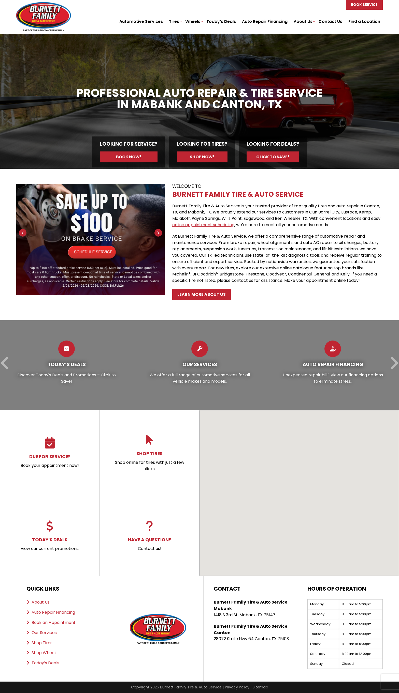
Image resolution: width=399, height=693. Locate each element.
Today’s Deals (221, 21)
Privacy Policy (237, 687)
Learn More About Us (201, 294)
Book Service (364, 4)
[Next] (158, 233)
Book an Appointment (54, 622)
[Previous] (22, 233)
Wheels (192, 21)
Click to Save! (272, 157)
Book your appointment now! (50, 452)
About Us (303, 21)
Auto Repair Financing (265, 21)
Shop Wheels (45, 653)
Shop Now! (202, 157)
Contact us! (149, 535)
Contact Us (330, 21)
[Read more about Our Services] (199, 365)
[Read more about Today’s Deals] (66, 365)
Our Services (44, 633)
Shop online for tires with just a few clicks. (149, 453)
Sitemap (260, 687)
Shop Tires (42, 643)
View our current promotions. (50, 535)
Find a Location (364, 21)
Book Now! (128, 157)
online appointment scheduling (203, 225)
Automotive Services (141, 21)
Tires (174, 21)
